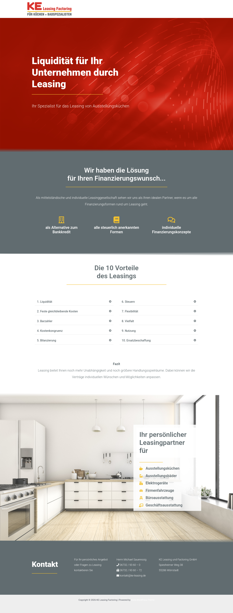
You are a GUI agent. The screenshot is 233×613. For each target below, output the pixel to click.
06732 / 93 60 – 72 (129, 570)
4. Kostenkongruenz (50, 331)
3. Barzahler (45, 321)
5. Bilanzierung (47, 341)
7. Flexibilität (130, 311)
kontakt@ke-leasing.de (131, 576)
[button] (74, 302)
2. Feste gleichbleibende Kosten (58, 311)
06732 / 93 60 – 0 (128, 565)
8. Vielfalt (128, 321)
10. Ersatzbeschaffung (137, 341)
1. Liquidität (45, 302)
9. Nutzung (129, 331)
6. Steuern (128, 302)
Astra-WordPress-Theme (143, 600)
